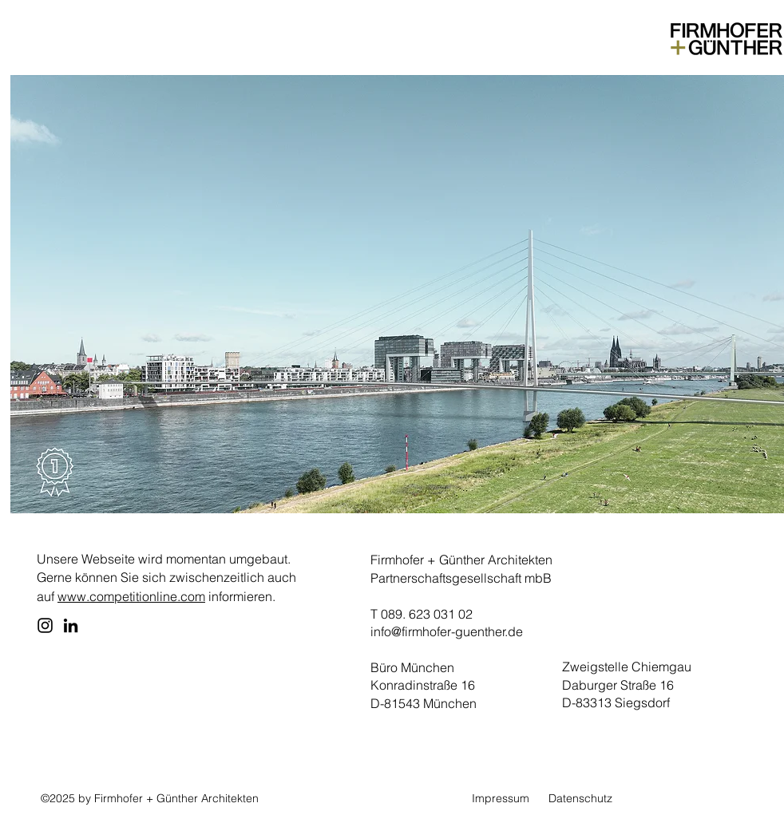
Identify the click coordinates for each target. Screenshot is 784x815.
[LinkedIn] (71, 625)
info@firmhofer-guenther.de (446, 631)
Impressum (500, 798)
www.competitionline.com (131, 596)
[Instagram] (45, 625)
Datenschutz (580, 798)
